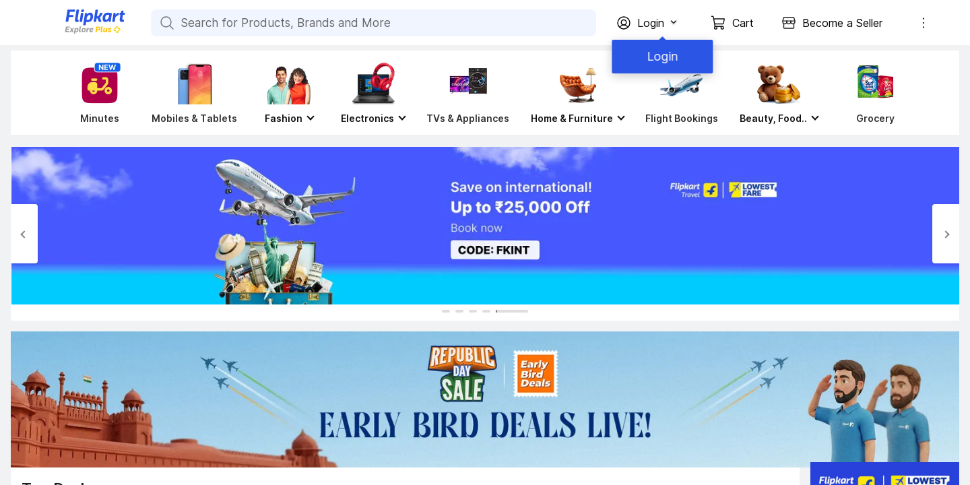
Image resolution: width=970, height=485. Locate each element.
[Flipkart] (73, 32)
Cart (743, 23)
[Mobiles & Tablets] (194, 93)
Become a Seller (842, 23)
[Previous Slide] (24, 233)
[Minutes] (97, 93)
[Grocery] (872, 93)
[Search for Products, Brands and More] (166, 22)
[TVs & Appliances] (468, 93)
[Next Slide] (945, 233)
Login (660, 56)
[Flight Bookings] (682, 93)
